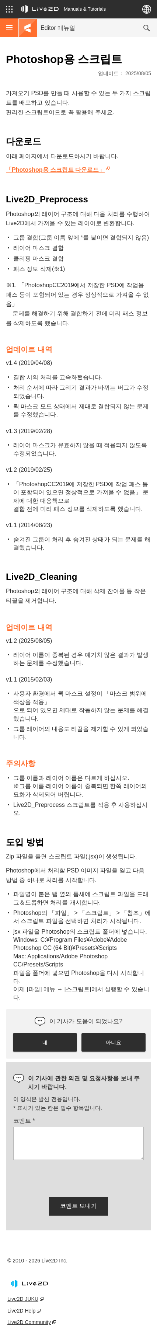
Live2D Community (29, 1322)
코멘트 (24, 1121)
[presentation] (69, 1177)
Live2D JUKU (22, 1299)
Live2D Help (21, 1311)
